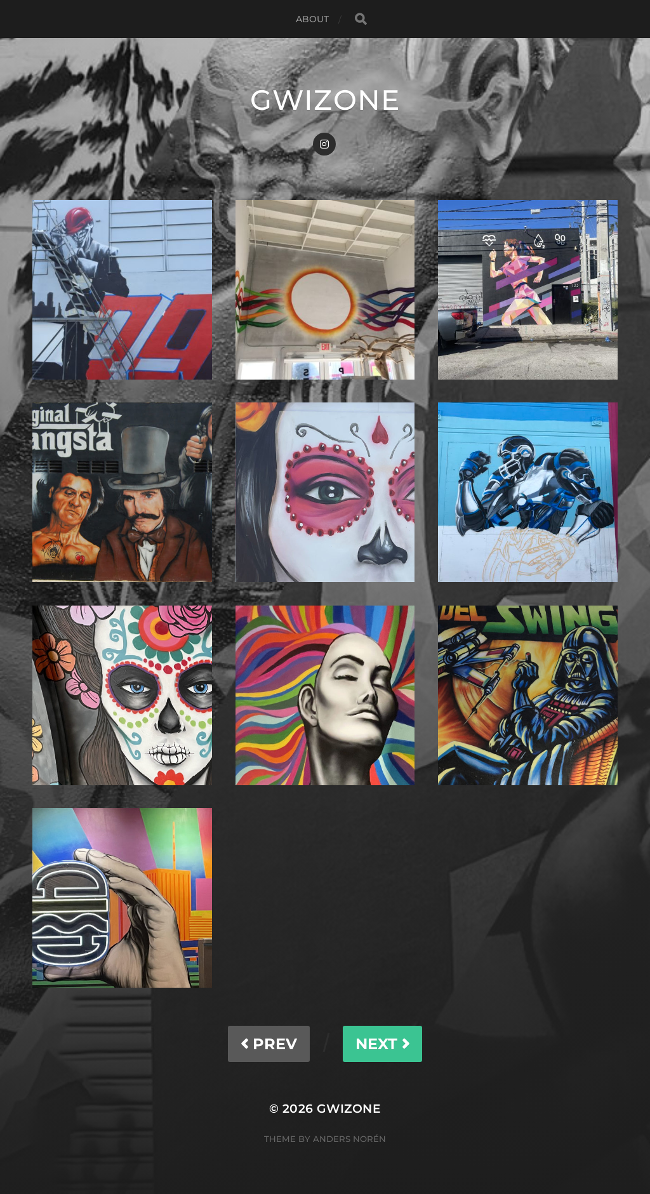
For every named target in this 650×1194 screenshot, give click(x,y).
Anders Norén (349, 1139)
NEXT (382, 1044)
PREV (269, 1044)
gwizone (325, 100)
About (312, 19)
